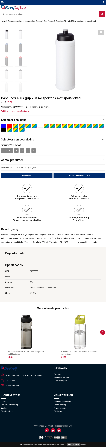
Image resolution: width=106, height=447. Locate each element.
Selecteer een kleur (13, 120)
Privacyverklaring (60, 409)
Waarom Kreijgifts (61, 381)
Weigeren (83, 444)
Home (3, 21)
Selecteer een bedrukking (17, 139)
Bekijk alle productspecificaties (15, 111)
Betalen (4, 409)
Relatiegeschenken (15, 21)
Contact (4, 402)
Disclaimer (58, 413)
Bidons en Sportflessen (35, 21)
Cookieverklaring (60, 406)
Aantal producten (12, 160)
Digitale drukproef (8, 413)
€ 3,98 (10, 357)
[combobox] (50, 14)
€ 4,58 (64, 357)
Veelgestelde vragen (62, 378)
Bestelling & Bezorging (10, 406)
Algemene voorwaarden (63, 402)
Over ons (57, 375)
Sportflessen (51, 21)
